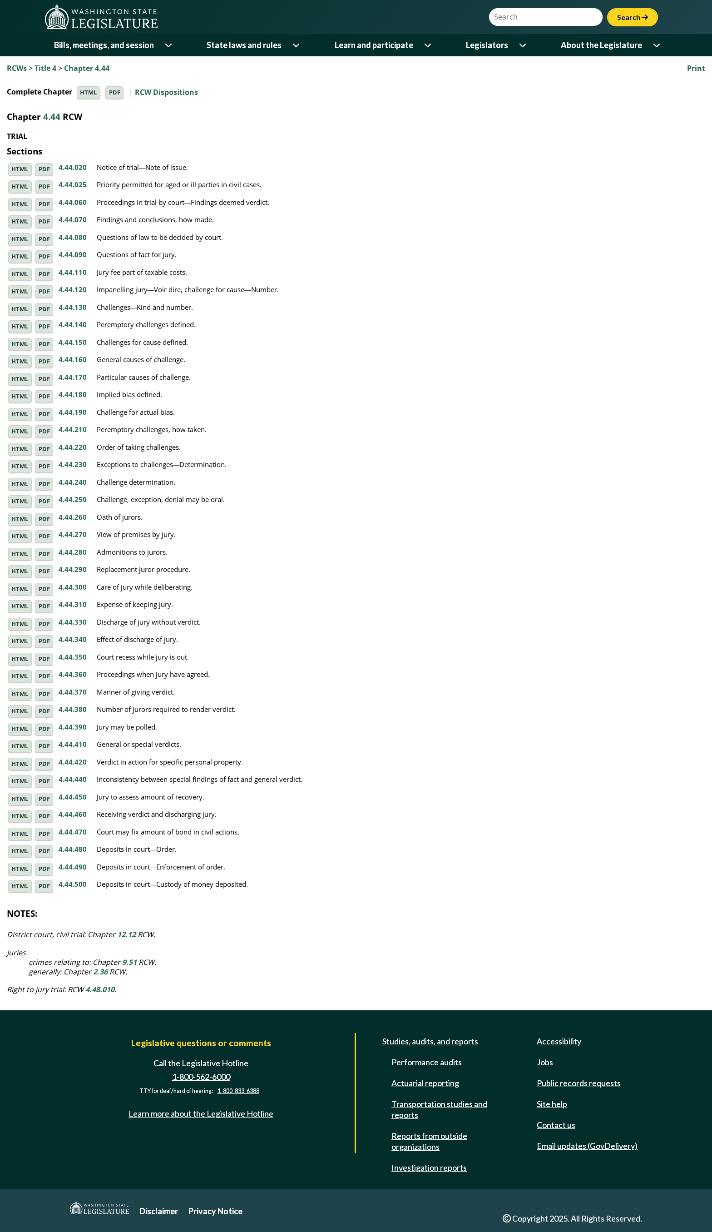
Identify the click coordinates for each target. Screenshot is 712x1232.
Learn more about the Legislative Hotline (201, 1113)
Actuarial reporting (425, 1083)
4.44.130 (73, 307)
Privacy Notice (215, 1211)
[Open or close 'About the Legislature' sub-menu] (657, 45)
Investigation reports (429, 1167)
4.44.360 (73, 674)
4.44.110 (73, 272)
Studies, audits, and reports (430, 1041)
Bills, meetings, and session (104, 45)
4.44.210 (73, 429)
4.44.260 (73, 517)
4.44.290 (73, 569)
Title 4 (45, 68)
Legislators (487, 45)
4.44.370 (73, 691)
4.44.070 (73, 219)
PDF (114, 92)
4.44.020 (73, 167)
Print (696, 68)
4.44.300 (73, 586)
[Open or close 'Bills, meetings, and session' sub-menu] (169, 45)
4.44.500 (73, 884)
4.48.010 (99, 989)
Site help (552, 1104)
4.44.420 (73, 761)
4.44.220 (73, 447)
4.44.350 (73, 656)
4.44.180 (73, 394)
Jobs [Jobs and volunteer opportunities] (545, 1062)
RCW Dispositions (166, 92)
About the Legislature (601, 45)
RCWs (17, 68)
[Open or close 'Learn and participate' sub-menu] (428, 45)
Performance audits (426, 1062)
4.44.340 (73, 639)
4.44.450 (73, 796)
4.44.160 (73, 359)
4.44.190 (73, 412)
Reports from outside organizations (429, 1141)
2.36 (100, 972)
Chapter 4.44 (86, 68)
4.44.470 (73, 831)
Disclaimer (158, 1211)
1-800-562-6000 (201, 1077)
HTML (88, 92)
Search (632, 17)
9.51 (129, 962)
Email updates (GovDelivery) (587, 1146)
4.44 (51, 116)
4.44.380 (73, 709)
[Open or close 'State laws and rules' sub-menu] (296, 45)
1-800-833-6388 (238, 1091)
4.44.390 (73, 726)
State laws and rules (244, 45)
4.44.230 (73, 464)
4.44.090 (73, 254)
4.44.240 (73, 482)
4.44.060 (73, 202)
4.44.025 (73, 184)
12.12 (126, 934)
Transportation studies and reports (439, 1109)
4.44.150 (73, 342)
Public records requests (579, 1083)
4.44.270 (73, 534)
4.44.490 (73, 866)
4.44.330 (73, 621)
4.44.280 (73, 551)
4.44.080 (73, 237)
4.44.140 (73, 324)
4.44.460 (73, 814)
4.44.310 (73, 604)
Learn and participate (374, 45)
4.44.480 (73, 849)
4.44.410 (73, 744)
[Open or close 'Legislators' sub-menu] (523, 45)
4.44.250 (73, 499)
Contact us (556, 1125)
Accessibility (559, 1041)
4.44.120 (73, 289)
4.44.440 (73, 779)
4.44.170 (73, 377)
